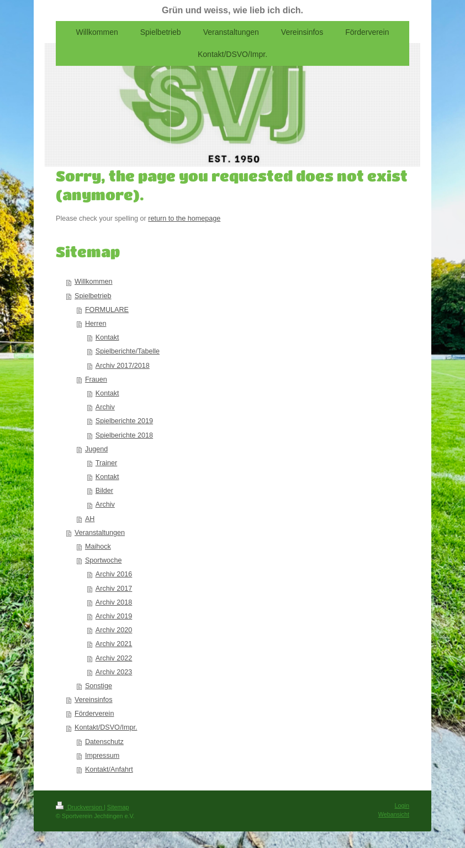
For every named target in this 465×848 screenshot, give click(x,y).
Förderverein (94, 713)
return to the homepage (184, 218)
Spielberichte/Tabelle (128, 351)
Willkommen (94, 281)
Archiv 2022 (114, 658)
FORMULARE (107, 310)
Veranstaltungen (100, 533)
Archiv (105, 407)
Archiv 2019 (114, 616)
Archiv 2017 (114, 588)
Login (402, 805)
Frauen (96, 379)
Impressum (102, 755)
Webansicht (393, 814)
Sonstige (98, 686)
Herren (96, 323)
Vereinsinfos (94, 700)
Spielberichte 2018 (124, 435)
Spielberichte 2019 (124, 421)
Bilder (104, 491)
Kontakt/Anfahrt (109, 769)
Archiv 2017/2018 (123, 366)
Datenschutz (104, 742)
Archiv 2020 (114, 630)
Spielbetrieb (93, 296)
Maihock (98, 546)
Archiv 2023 (114, 672)
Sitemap (118, 807)
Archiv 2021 (114, 644)
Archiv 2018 (114, 602)
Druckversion (80, 807)
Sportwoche (103, 560)
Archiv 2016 (114, 574)
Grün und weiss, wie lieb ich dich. (232, 10)
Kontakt (107, 337)
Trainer (106, 463)
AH (90, 519)
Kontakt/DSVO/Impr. (106, 727)
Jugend (96, 449)
